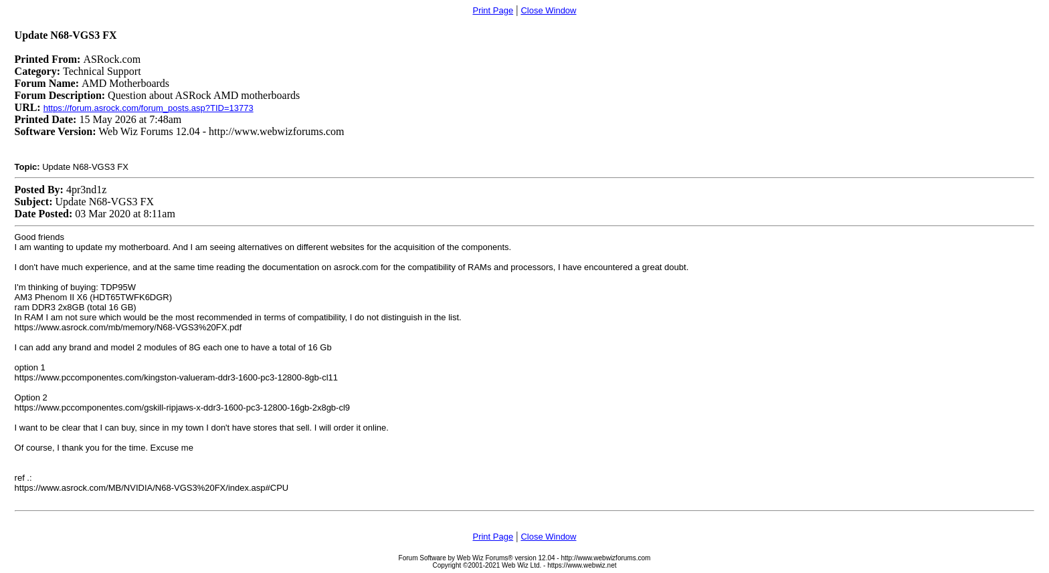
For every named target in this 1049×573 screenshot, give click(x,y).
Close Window (548, 10)
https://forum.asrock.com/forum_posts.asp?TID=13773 (148, 108)
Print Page (492, 10)
